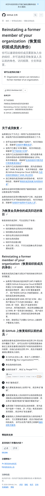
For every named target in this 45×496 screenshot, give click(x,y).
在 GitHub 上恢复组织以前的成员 (22, 332)
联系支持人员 (8, 467)
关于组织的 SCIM (19, 151)
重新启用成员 (29, 21)
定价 (37, 484)
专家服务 (5, 487)
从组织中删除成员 (23, 144)
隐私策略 (5, 452)
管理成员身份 (17, 21)
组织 (7, 21)
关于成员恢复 (12, 128)
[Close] (38, 4)
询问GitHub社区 (9, 463)
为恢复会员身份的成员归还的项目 (22, 212)
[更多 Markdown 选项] (25, 90)
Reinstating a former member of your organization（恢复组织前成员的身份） (22, 261)
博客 (12, 487)
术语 (21, 484)
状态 (31, 484)
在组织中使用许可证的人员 (23, 202)
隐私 (26, 484)
